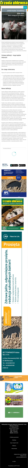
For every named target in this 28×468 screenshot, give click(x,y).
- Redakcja (14, 440)
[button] (14, 183)
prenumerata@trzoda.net (21, 457)
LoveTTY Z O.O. (16, 465)
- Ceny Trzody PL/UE (14, 442)
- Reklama (14, 445)
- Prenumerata (14, 448)
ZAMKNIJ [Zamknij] (25, 7)
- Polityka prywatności (14, 437)
